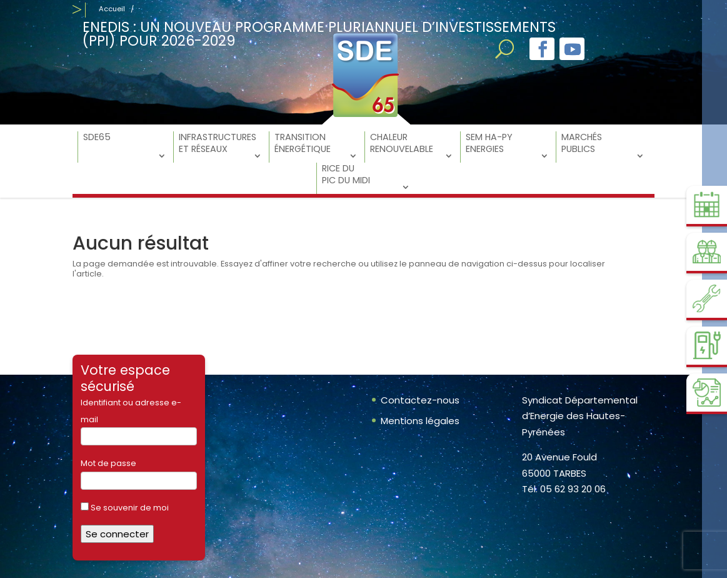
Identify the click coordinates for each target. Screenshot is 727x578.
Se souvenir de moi (125, 507)
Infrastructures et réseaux (217, 143)
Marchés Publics (581, 143)
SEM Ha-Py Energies (489, 143)
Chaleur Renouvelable (401, 143)
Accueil (112, 9)
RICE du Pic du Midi (346, 174)
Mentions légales (420, 420)
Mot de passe (108, 463)
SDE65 (97, 137)
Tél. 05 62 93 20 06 (564, 488)
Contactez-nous (420, 400)
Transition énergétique (302, 143)
